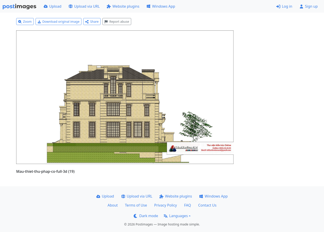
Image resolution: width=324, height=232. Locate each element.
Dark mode (146, 215)
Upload (52, 6)
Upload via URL (84, 6)
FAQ (187, 205)
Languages (176, 215)
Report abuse (116, 21)
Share (92, 21)
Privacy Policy (165, 205)
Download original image (59, 21)
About (113, 205)
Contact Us (207, 205)
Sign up (308, 6)
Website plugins (123, 6)
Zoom (25, 21)
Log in (284, 6)
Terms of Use (136, 205)
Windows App (160, 6)
